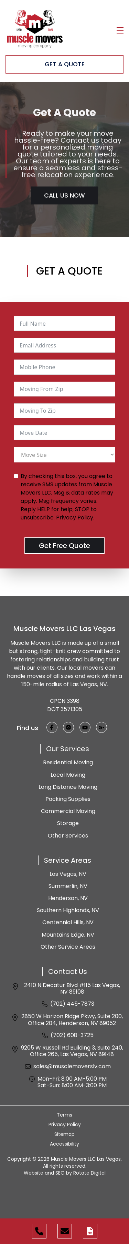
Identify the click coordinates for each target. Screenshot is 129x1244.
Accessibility (64, 1143)
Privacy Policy (74, 517)
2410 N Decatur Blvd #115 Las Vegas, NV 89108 (72, 988)
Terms (64, 1114)
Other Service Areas (68, 947)
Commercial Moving (68, 811)
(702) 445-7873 (72, 1004)
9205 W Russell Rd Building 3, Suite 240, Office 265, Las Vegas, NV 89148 (72, 1051)
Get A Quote (65, 64)
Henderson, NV (68, 898)
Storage (68, 823)
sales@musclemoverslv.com (72, 1066)
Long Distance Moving (68, 787)
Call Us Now (64, 195)
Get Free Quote (64, 546)
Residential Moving (68, 762)
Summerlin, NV (68, 886)
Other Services (68, 836)
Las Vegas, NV (68, 874)
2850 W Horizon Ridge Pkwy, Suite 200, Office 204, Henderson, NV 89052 (72, 1019)
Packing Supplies (67, 799)
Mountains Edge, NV (68, 935)
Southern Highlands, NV (68, 910)
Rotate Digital (89, 1172)
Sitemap (64, 1134)
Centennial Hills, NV (68, 922)
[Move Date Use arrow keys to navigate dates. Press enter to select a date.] (64, 432)
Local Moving (68, 775)
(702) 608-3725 (72, 1035)
